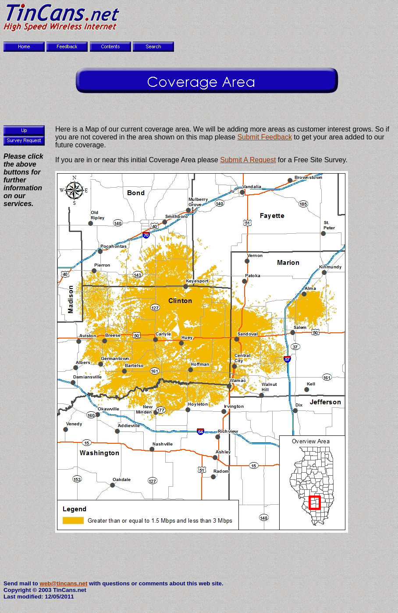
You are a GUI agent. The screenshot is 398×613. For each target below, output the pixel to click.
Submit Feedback (264, 137)
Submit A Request (248, 160)
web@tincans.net (64, 583)
